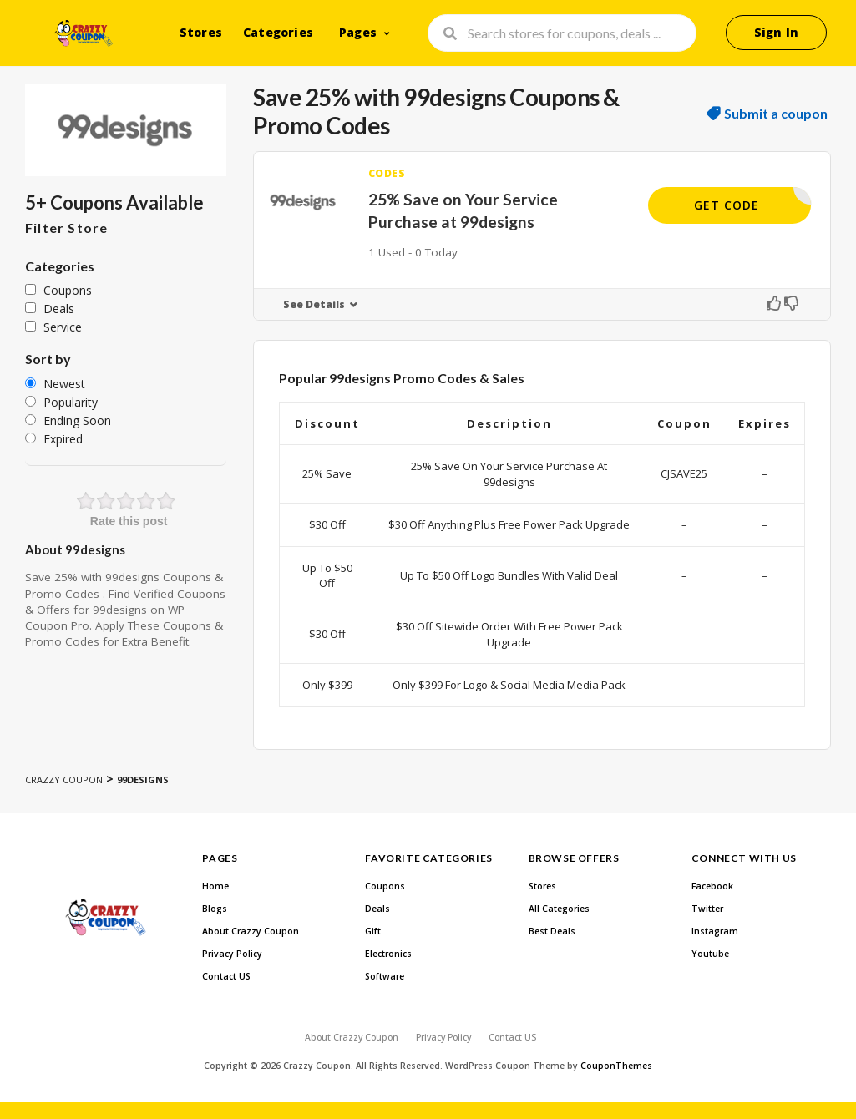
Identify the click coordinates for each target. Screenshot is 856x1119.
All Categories (559, 908)
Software (384, 976)
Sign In (776, 32)
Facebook (712, 886)
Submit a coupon (776, 113)
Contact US (226, 976)
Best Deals (552, 931)
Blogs (214, 908)
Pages (358, 32)
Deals (377, 908)
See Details (314, 304)
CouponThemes (616, 1065)
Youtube (710, 954)
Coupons (385, 886)
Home (215, 886)
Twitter (707, 908)
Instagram (714, 931)
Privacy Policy (232, 954)
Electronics (388, 954)
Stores (201, 32)
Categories (278, 32)
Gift (373, 931)
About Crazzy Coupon (250, 931)
